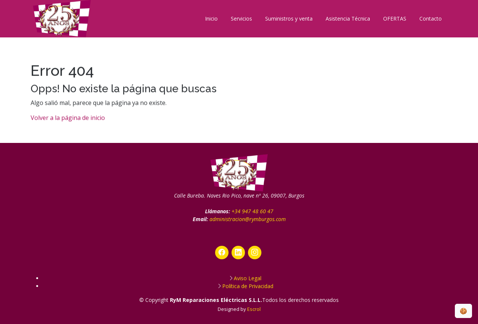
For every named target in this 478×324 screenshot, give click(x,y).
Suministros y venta (289, 18)
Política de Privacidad (247, 286)
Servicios (241, 18)
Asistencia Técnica (348, 18)
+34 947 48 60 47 (252, 211)
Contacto (430, 18)
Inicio (211, 18)
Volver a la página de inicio (68, 121)
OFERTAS (394, 18)
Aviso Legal (247, 278)
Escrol (254, 309)
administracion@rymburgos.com (247, 219)
